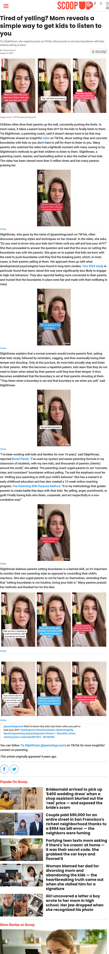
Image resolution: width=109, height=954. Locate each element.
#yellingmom (28, 729)
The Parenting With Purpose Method (36, 486)
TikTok (3, 229)
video (46, 138)
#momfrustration (45, 729)
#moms (49, 733)
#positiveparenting (14, 733)
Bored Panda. (21, 459)
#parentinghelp (64, 729)
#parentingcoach (35, 733)
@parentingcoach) (53, 745)
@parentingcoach (13, 726)
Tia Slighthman (30, 745)
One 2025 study (92, 266)
